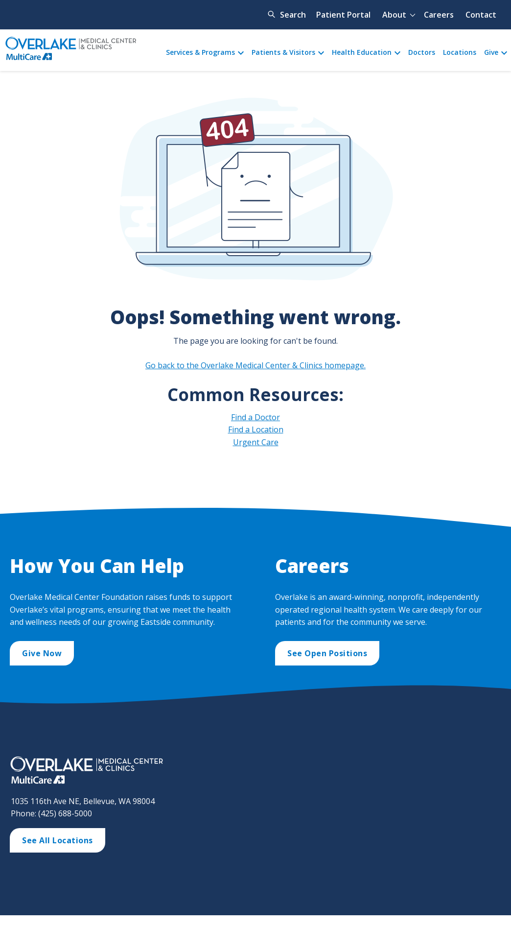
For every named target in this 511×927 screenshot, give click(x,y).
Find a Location (255, 429)
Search (293, 14)
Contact (480, 14)
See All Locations (57, 840)
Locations (459, 52)
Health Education (362, 52)
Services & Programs (200, 52)
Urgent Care (256, 442)
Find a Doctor (255, 417)
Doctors (421, 52)
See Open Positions (327, 653)
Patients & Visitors (283, 52)
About (394, 14)
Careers (439, 14)
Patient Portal (343, 14)
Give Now (42, 653)
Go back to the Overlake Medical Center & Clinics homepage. (255, 365)
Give (491, 52)
